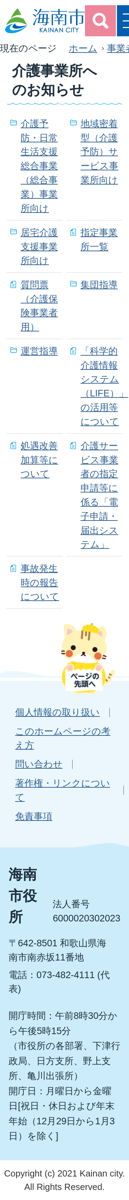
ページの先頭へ (88, 658)
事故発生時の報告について (40, 582)
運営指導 (39, 351)
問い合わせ (39, 764)
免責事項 (33, 816)
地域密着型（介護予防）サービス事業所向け (99, 151)
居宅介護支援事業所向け (39, 246)
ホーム (83, 48)
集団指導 (99, 284)
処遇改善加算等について (39, 459)
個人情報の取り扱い (57, 712)
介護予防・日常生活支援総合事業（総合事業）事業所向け (39, 166)
